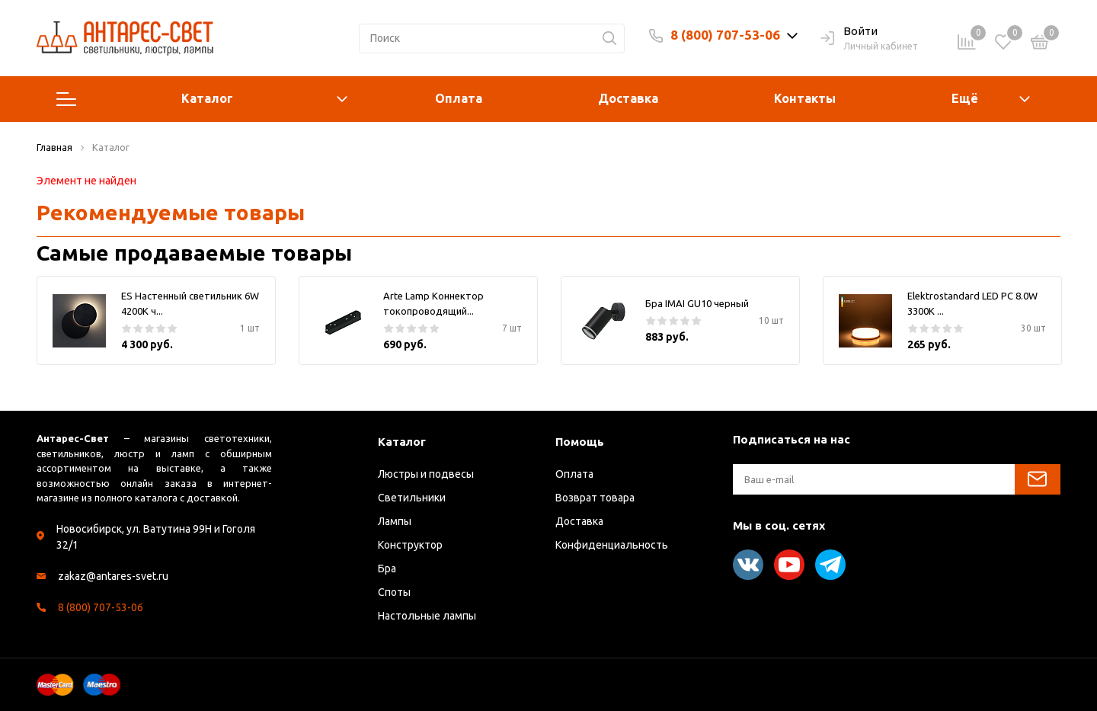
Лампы (394, 521)
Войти (849, 32)
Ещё (964, 98)
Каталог (201, 99)
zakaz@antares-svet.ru (113, 576)
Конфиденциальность (611, 545)
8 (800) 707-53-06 (725, 34)
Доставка (628, 98)
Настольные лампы (427, 616)
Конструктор (410, 545)
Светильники (412, 498)
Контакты (805, 98)
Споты (394, 592)
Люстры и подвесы (426, 474)
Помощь (579, 441)
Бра (387, 568)
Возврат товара (595, 498)
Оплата (458, 98)
